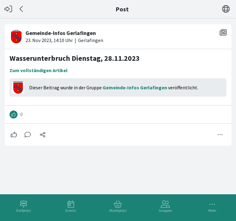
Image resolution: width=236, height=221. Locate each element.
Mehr (212, 210)
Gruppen (165, 210)
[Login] (8, 9)
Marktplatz (118, 210)
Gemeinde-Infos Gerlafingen (135, 87)
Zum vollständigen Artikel (39, 70)
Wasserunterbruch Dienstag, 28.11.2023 (75, 58)
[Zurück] (22, 9)
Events (70, 210)
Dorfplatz (23, 210)
